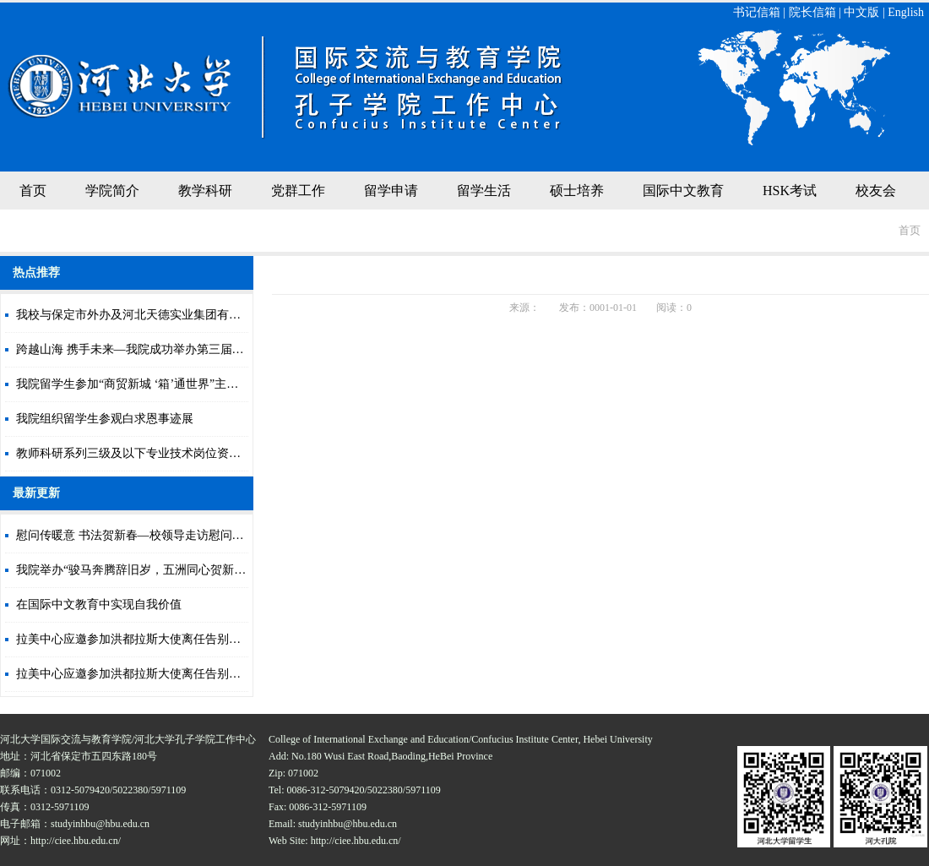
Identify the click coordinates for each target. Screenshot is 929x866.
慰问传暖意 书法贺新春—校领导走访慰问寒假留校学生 (159, 535)
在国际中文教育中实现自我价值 (99, 604)
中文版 (861, 12)
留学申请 (391, 190)
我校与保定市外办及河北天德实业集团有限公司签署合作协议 (175, 314)
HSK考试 (790, 190)
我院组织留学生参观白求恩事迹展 (104, 418)
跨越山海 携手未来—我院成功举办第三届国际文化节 (153, 349)
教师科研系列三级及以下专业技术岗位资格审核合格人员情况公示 (187, 453)
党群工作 (298, 190)
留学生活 (484, 190)
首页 (32, 190)
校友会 (876, 190)
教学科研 (205, 190)
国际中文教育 (683, 190)
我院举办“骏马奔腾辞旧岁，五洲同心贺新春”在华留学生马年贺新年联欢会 (210, 570)
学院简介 (112, 190)
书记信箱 (756, 12)
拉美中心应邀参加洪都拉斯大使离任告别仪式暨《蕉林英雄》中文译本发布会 (217, 639)
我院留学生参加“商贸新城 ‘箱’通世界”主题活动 (139, 384)
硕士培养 (577, 190)
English (906, 12)
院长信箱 (812, 12)
